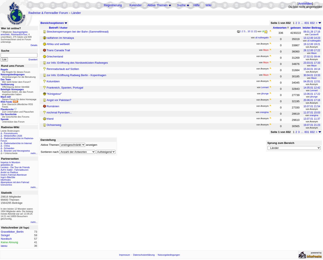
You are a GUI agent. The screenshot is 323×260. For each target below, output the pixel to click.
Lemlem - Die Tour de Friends (15, 167)
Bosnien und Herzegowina (17, 150)
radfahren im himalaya (60, 37)
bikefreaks (6, 180)
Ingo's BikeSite (8, 177)
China (7, 146)
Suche (181, 5)
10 (249, 31)
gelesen (296, 27)
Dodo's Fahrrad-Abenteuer (14, 175)
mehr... (34, 153)
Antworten (281, 27)
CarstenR (314, 34)
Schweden (9, 148)
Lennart (314, 90)
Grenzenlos (6, 184)
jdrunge (314, 96)
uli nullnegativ (314, 40)
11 (252, 31)
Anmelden (305, 3)
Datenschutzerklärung (144, 255)
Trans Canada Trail (58, 50)
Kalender (136, 5)
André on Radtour (9, 172)
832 (312, 22)
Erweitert (33, 59)
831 (307, 22)
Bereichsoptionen (53, 22)
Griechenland (54, 56)
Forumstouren (11, 133)
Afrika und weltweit (58, 44)
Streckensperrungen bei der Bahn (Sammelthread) (77, 31)
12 (255, 31)
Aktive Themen (157, 5)
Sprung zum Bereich (280, 143)
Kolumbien (53, 81)
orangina (314, 115)
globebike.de (7, 165)
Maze (314, 53)
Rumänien (52, 106)
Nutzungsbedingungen (169, 255)
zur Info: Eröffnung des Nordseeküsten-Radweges (77, 62)
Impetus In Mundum (10, 162)
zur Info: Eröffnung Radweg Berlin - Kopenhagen (76, 75)
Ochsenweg (53, 124)
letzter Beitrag (312, 27)
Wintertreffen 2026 (13, 136)
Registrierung (113, 5)
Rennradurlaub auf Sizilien (62, 68)
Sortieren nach (50, 151)
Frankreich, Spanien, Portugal (64, 87)
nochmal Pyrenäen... (59, 112)
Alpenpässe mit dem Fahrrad (15, 182)
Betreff (53, 27)
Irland (49, 118)
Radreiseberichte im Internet (18, 143)
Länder (76, 13)
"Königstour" (54, 93)
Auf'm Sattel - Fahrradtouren (14, 170)
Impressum (124, 255)
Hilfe (196, 5)
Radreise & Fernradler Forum (48, 13)
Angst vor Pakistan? (58, 100)
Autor (64, 27)
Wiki (208, 5)
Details (34, 45)
